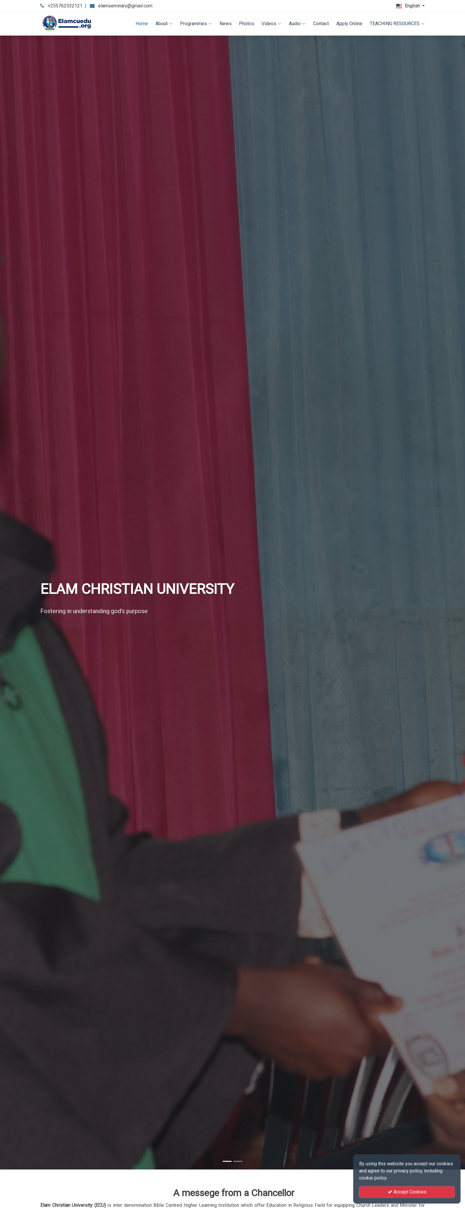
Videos (271, 23)
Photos (246, 23)
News (225, 23)
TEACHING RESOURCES (397, 23)
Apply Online (349, 23)
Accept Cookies (407, 1192)
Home (142, 23)
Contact (321, 23)
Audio (297, 23)
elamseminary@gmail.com (125, 6)
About (164, 23)
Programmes (196, 23)
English (408, 6)
